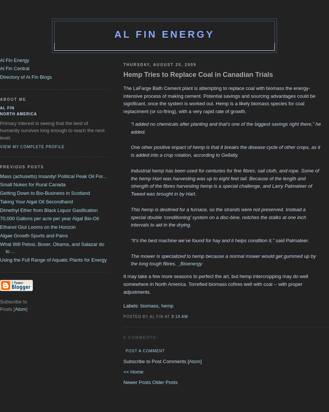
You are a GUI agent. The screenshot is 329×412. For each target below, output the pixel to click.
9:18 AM (180, 317)
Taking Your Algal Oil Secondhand (36, 202)
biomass (150, 306)
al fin (7, 108)
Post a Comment (145, 351)
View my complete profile (32, 147)
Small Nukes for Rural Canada (33, 184)
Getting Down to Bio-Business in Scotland (45, 193)
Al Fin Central (15, 68)
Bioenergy (191, 263)
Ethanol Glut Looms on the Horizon (38, 227)
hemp (167, 306)
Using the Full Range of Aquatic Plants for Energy (53, 260)
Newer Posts (137, 382)
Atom (194, 361)
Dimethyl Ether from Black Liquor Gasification (49, 210)
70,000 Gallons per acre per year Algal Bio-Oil (49, 218)
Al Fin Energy (164, 34)
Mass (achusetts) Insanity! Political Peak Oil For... (53, 176)
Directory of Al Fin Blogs (26, 77)
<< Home (133, 372)
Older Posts (165, 382)
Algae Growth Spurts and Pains (34, 235)
